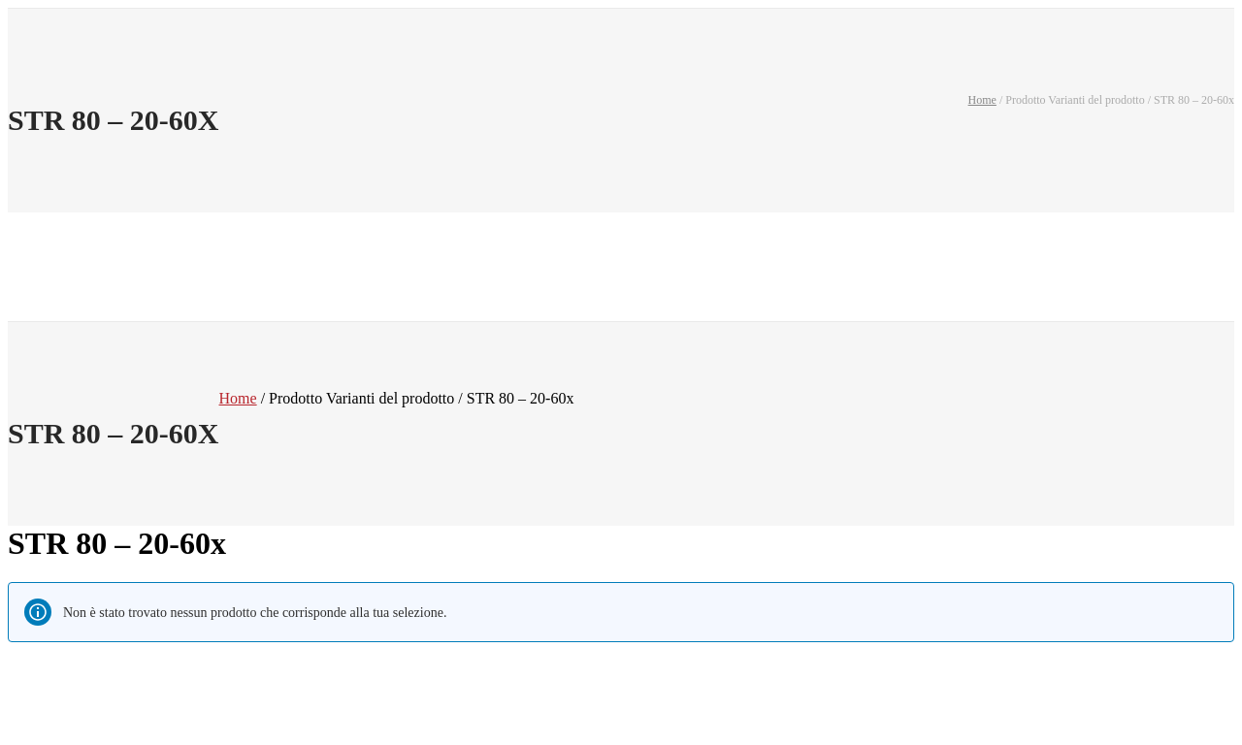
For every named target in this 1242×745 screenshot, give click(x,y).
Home (982, 100)
